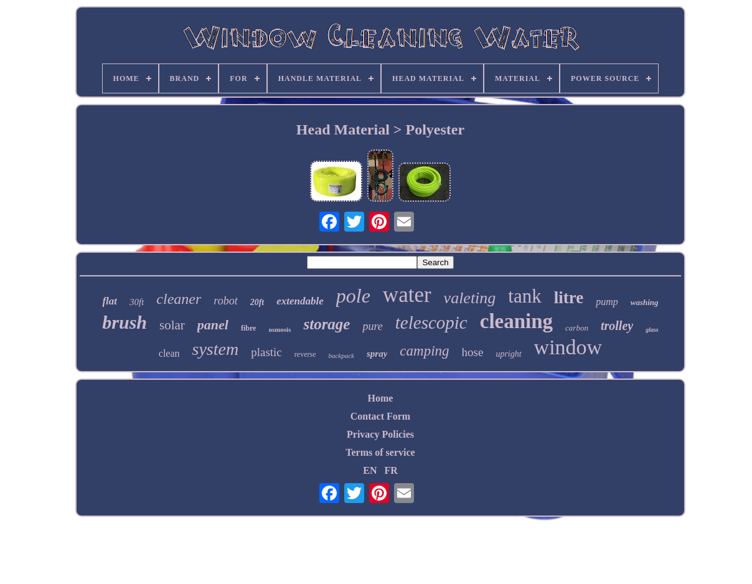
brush (124, 322)
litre (568, 297)
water (407, 295)
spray (377, 354)
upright (508, 354)
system (215, 349)
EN (370, 470)
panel (212, 324)
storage (326, 324)
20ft (257, 302)
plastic (266, 352)
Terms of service (380, 452)
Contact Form (380, 416)
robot (225, 300)
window (568, 347)
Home (380, 398)
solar (172, 325)
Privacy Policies (380, 434)
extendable (300, 301)
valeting (470, 298)
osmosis (279, 329)
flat (109, 301)
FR (390, 470)
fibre (248, 328)
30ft (136, 302)
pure (372, 326)
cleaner (178, 299)
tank (524, 296)
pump (607, 301)
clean (169, 353)
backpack (341, 355)
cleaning (516, 321)
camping (424, 351)
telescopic (431, 322)
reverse (305, 354)
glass (652, 329)
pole (353, 296)
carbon (576, 327)
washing (645, 302)
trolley (617, 325)
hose (473, 352)
